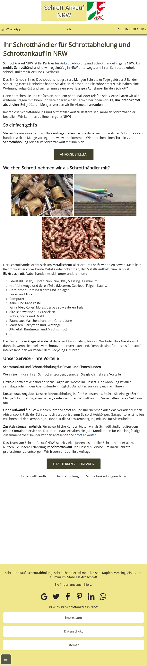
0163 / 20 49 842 (131, 29)
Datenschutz (73, 631)
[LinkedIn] (91, 596)
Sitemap (73, 645)
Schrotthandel (104, 63)
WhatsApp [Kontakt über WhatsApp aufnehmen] (11, 29)
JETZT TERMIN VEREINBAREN (73, 464)
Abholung (79, 63)
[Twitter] (55, 596)
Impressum (73, 617)
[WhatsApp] (102, 596)
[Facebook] (67, 596)
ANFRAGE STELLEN (73, 154)
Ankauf (65, 63)
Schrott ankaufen (84, 435)
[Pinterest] (79, 596)
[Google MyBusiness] (44, 596)
